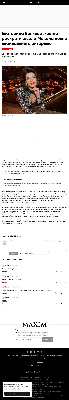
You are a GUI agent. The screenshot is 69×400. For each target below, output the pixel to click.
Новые (14, 259)
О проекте (7, 355)
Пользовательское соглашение (29, 355)
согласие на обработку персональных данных (35, 332)
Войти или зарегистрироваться (56, 241)
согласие (7, 390)
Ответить (4, 271)
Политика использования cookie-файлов (53, 355)
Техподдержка (45, 358)
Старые (19, 259)
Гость (7, 265)
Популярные (6, 259)
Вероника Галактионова (17, 228)
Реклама (15, 355)
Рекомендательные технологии (29, 358)
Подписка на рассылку (23, 330)
